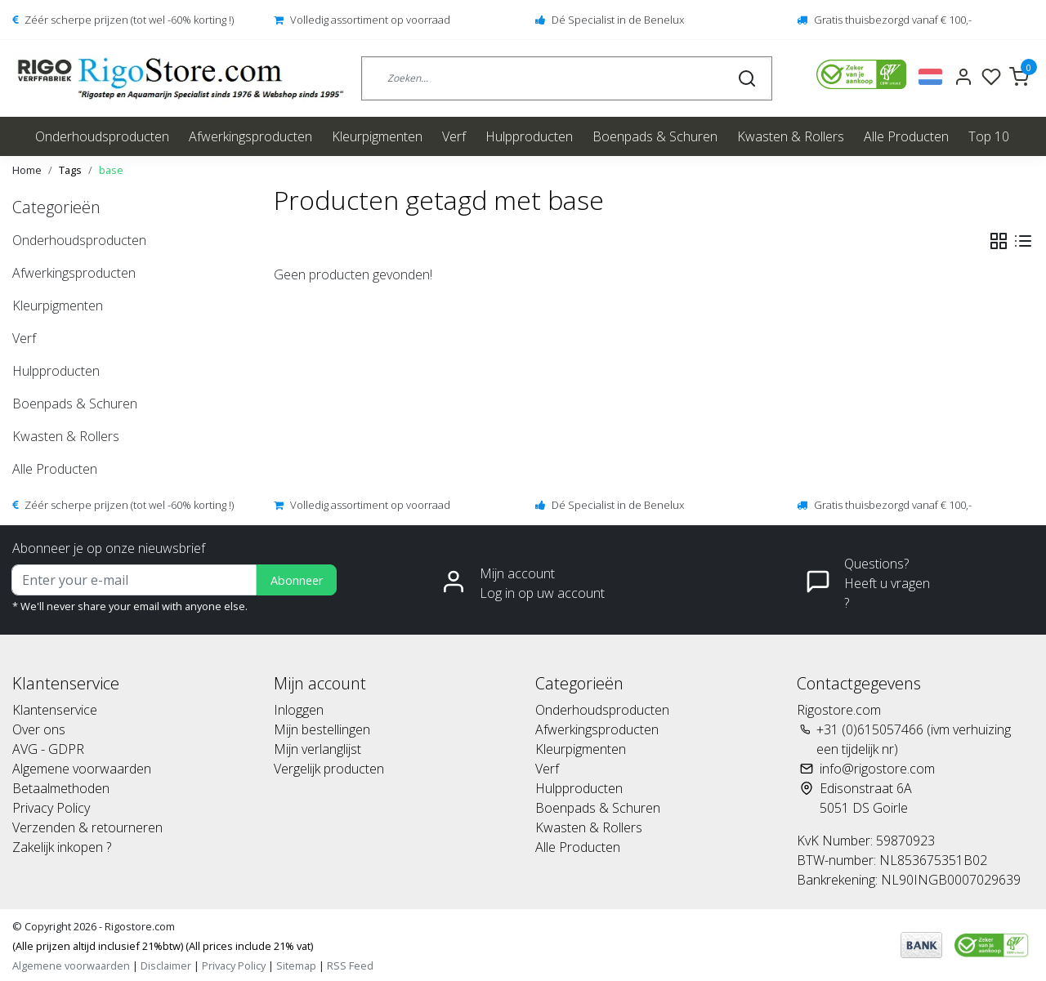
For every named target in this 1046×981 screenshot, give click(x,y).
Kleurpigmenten (377, 136)
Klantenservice (54, 710)
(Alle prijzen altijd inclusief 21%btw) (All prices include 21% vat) (162, 946)
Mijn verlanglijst (317, 749)
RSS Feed (350, 965)
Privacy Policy (51, 808)
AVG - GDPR (48, 749)
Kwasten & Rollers (790, 136)
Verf (454, 136)
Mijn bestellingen (322, 729)
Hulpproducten (529, 136)
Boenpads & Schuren (654, 136)
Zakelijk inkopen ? (61, 847)
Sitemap (296, 965)
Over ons (38, 729)
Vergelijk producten (329, 769)
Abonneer (296, 580)
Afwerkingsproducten (250, 136)
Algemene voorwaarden (81, 769)
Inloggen (299, 710)
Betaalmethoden (61, 788)
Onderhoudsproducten (102, 136)
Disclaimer (166, 965)
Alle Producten (906, 136)
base (111, 170)
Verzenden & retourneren (87, 827)
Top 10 (988, 136)
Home (27, 170)
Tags (70, 170)
